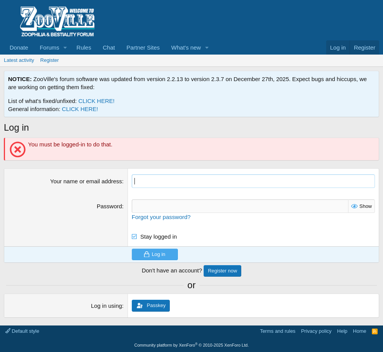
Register (49, 60)
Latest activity (19, 60)
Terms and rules (277, 331)
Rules (83, 47)
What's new (186, 47)
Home (359, 331)
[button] (65, 47)
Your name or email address (86, 181)
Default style (22, 331)
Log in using (106, 305)
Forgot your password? (161, 217)
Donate (19, 47)
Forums (49, 47)
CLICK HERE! (96, 101)
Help (342, 331)
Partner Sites (143, 47)
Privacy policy (316, 331)
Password (109, 206)
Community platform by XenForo (191, 345)
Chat (109, 47)
